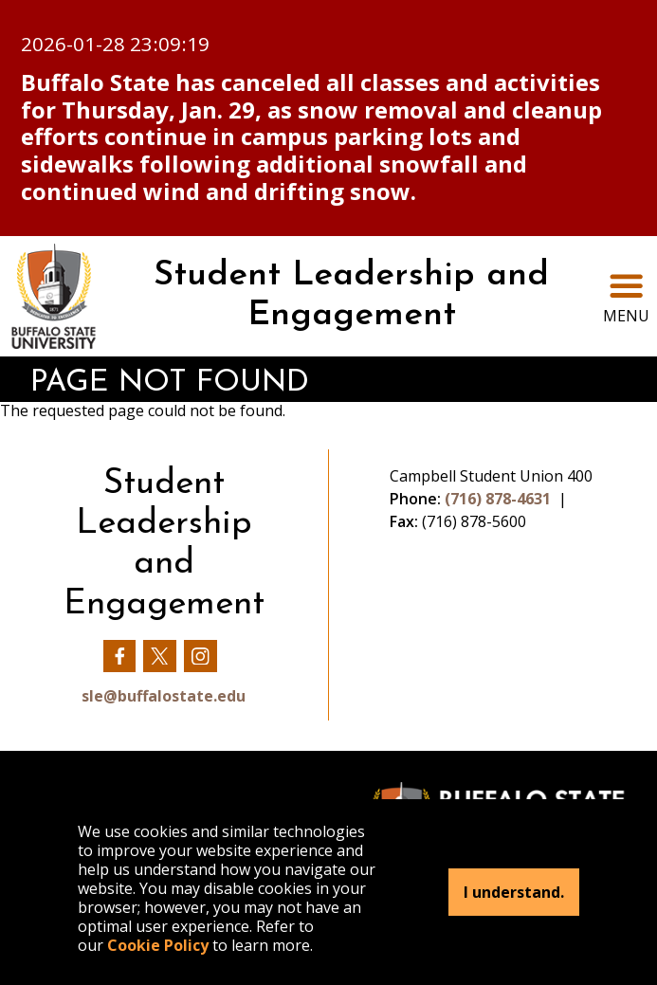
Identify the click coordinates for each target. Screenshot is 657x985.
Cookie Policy (158, 945)
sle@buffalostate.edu (164, 695)
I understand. (514, 892)
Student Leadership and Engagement (351, 296)
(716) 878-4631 (498, 498)
